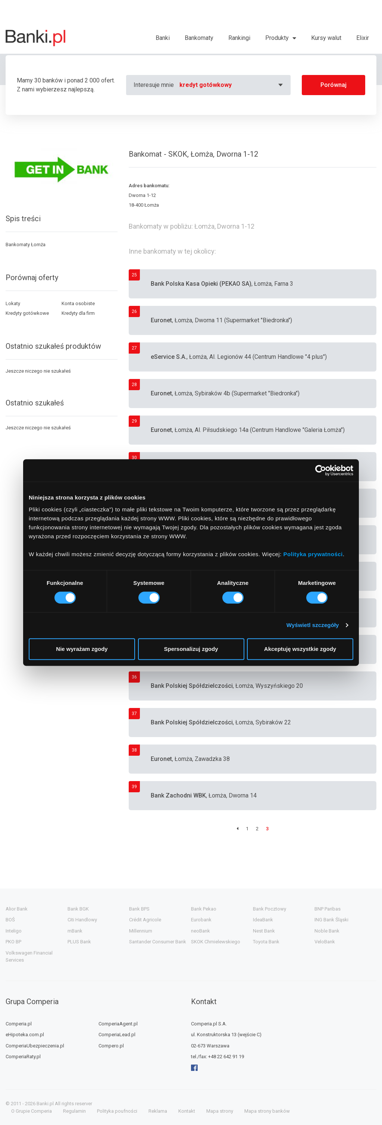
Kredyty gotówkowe (27, 313)
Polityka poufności (117, 1111)
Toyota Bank (266, 941)
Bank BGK (78, 909)
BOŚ (10, 919)
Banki (163, 37)
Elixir (362, 37)
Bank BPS (139, 909)
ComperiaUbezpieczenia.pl (35, 1046)
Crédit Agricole (145, 919)
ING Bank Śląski (331, 919)
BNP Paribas (327, 909)
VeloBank (324, 941)
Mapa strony (219, 1111)
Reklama (157, 1111)
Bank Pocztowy (269, 909)
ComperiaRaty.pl (23, 1056)
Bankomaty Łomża (26, 244)
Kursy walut (326, 37)
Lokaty (13, 303)
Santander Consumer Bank (157, 941)
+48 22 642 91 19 (226, 1056)
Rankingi (239, 37)
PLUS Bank (79, 941)
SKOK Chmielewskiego (215, 941)
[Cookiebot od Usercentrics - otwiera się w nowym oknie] (320, 470)
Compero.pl (111, 1046)
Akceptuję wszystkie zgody (300, 649)
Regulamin (74, 1111)
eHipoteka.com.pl (25, 1034)
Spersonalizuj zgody (191, 649)
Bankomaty (199, 37)
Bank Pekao (203, 909)
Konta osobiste (78, 303)
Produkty (277, 37)
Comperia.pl (19, 1024)
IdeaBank (263, 919)
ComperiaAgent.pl (118, 1024)
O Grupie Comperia (31, 1111)
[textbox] (232, 85)
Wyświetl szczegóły (312, 625)
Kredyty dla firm (78, 313)
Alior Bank (17, 909)
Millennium (140, 931)
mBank (75, 931)
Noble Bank (326, 931)
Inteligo (14, 931)
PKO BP (13, 941)
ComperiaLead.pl (116, 1034)
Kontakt (186, 1111)
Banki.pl (45, 1103)
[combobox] (232, 85)
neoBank (200, 931)
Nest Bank (264, 931)
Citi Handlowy (82, 919)
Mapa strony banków (267, 1111)
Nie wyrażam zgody (81, 649)
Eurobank (201, 919)
